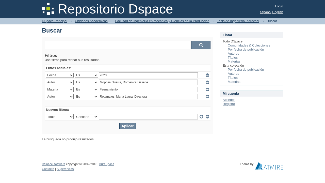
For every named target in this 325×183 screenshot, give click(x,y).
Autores (233, 53)
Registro (229, 104)
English (277, 12)
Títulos (233, 57)
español (265, 12)
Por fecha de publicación (246, 49)
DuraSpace (106, 164)
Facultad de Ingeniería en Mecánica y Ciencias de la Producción (162, 21)
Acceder (229, 100)
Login (279, 6)
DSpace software (53, 164)
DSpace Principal (54, 21)
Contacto (48, 169)
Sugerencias (65, 169)
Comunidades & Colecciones (249, 45)
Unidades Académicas (91, 21)
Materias (234, 61)
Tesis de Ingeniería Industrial (238, 21)
